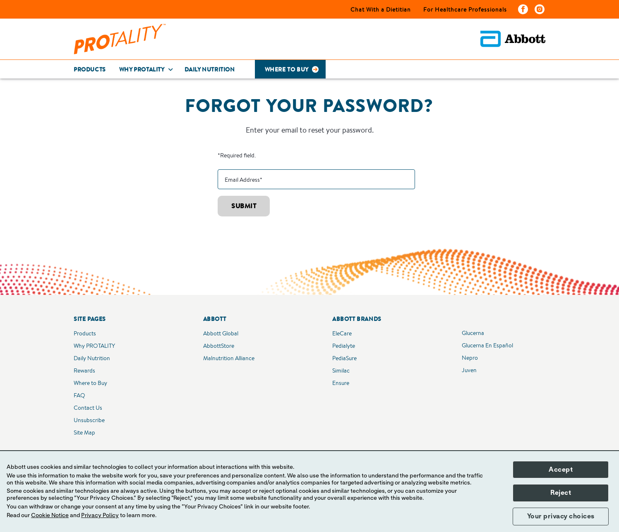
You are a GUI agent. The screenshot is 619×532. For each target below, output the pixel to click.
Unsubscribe (89, 420)
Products (85, 333)
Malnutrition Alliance (228, 358)
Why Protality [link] (142, 69)
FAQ (79, 395)
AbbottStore (218, 345)
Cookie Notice (50, 515)
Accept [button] (561, 469)
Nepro (470, 357)
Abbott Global (220, 333)
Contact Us (88, 407)
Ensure (340, 383)
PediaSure (344, 358)
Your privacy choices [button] (561, 516)
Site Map (84, 432)
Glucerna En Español (487, 345)
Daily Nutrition (92, 358)
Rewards (84, 370)
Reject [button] (560, 492)
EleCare (342, 333)
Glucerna (473, 333)
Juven (469, 370)
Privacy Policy (100, 515)
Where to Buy (90, 383)
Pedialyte (343, 345)
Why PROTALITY (94, 345)
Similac (341, 370)
